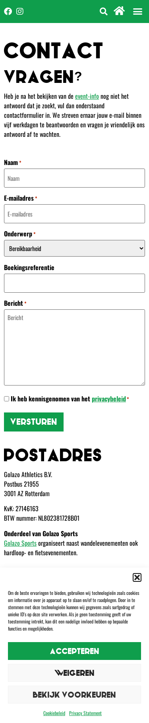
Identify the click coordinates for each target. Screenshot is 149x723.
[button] (137, 577)
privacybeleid (109, 398)
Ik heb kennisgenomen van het (70, 398)
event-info (87, 96)
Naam (12, 162)
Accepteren (74, 651)
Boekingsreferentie (29, 267)
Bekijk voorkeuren (74, 695)
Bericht (15, 303)
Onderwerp (20, 233)
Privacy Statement (85, 713)
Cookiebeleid (54, 713)
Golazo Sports (20, 543)
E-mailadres (20, 198)
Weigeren (74, 673)
